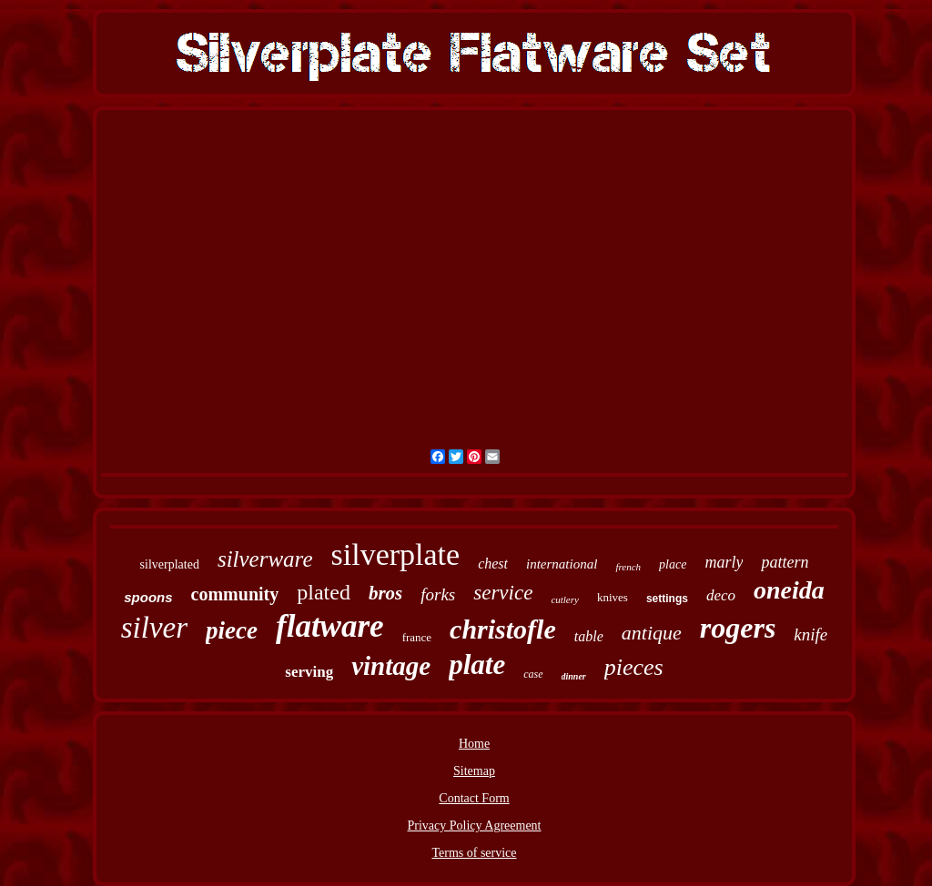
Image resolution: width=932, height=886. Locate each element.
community (235, 594)
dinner (574, 676)
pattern (784, 562)
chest (493, 563)
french (628, 566)
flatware (330, 626)
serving (309, 671)
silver (154, 627)
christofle (503, 629)
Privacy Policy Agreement (475, 825)
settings (667, 598)
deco (720, 595)
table (588, 636)
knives (612, 597)
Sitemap (474, 771)
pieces (634, 667)
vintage (391, 665)
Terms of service (473, 853)
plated (323, 592)
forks (437, 594)
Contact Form (474, 798)
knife (810, 634)
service (502, 592)
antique (652, 632)
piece (232, 630)
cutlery (565, 599)
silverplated (169, 564)
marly (723, 562)
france (416, 637)
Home (474, 743)
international (561, 564)
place (672, 564)
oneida (789, 590)
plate (477, 664)
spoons (148, 597)
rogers (738, 627)
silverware (265, 559)
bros (385, 593)
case (532, 674)
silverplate (396, 554)
